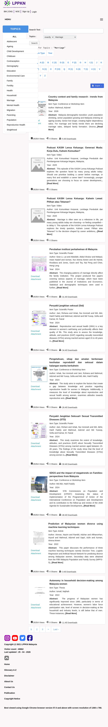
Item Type (40, 53)
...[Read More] (61, 288)
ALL (15, 36)
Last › (56, 629)
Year (50, 53)
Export (96, 86)
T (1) (86, 69)
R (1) (70, 69)
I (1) (91, 62)
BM (5, 11)
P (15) (57, 69)
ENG (10, 11)
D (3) (62, 62)
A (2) (42, 62)
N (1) (44, 69)
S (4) (78, 69)
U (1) (93, 69)
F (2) (74, 62)
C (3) (54, 62)
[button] (34, 43)
